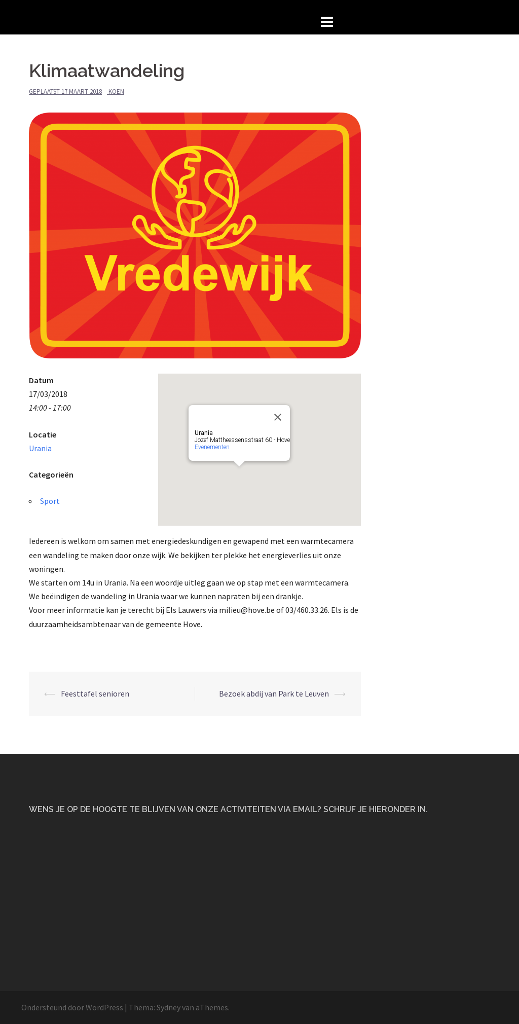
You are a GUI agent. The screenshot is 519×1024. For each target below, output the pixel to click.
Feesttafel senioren (95, 693)
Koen (116, 91)
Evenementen (212, 447)
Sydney (168, 1007)
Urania (40, 448)
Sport (50, 501)
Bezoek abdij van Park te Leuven (274, 693)
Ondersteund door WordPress (72, 1007)
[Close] (278, 417)
